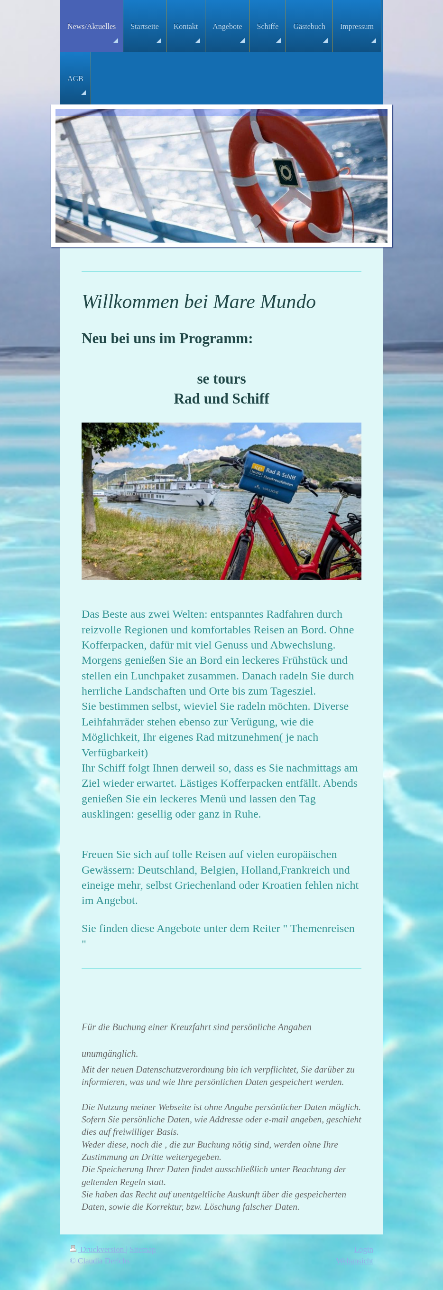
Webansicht (354, 1260)
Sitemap (142, 1249)
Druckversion (98, 1249)
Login (363, 1249)
